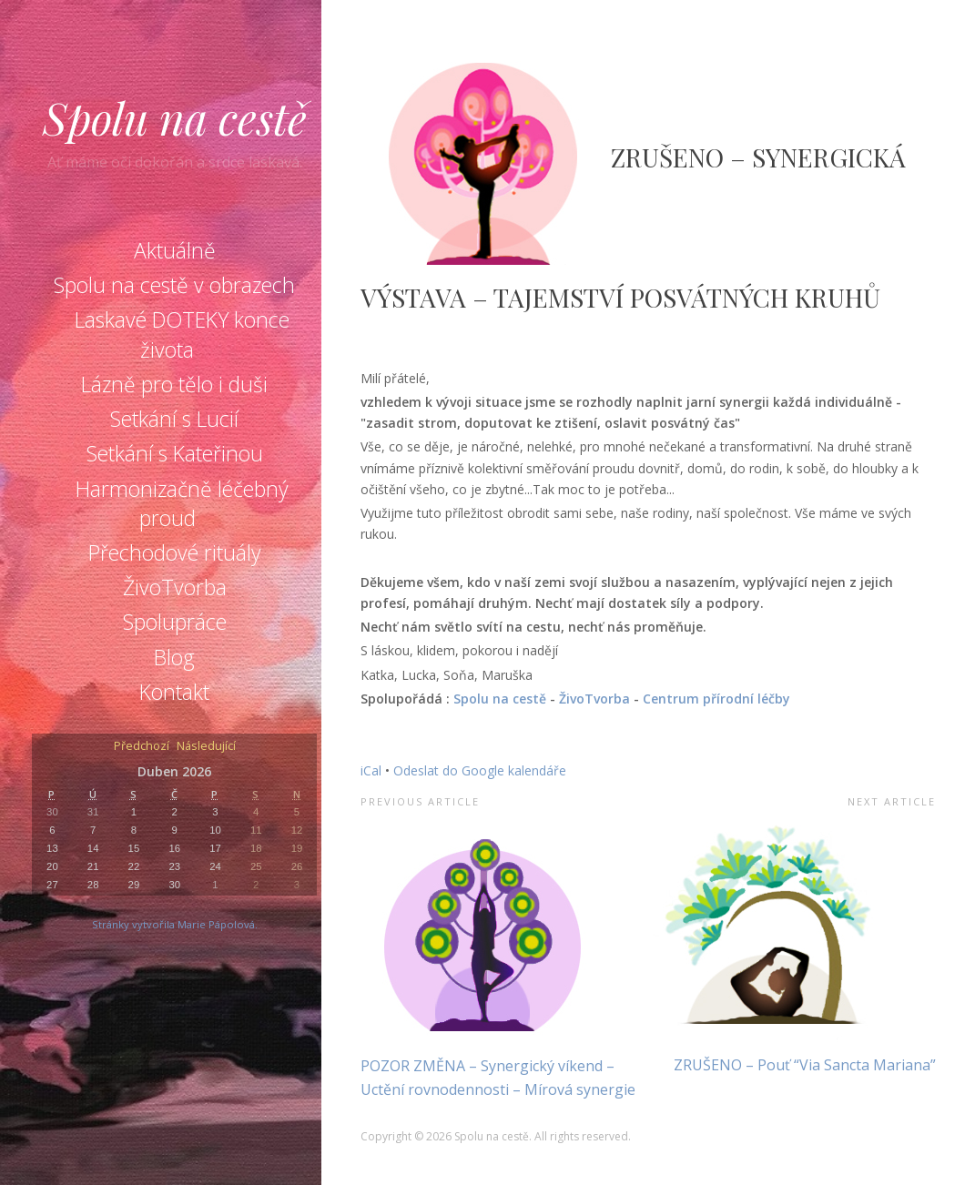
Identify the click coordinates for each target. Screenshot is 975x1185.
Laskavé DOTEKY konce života (182, 334)
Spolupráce (175, 621)
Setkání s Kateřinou (174, 453)
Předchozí (141, 747)
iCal (371, 770)
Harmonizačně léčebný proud (182, 503)
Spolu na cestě (175, 117)
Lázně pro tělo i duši (174, 384)
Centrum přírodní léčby (716, 698)
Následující (206, 747)
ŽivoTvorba (175, 587)
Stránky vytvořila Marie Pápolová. (175, 924)
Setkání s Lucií (174, 418)
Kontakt (174, 691)
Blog (174, 657)
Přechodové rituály (174, 552)
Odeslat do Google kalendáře (479, 770)
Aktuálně (175, 250)
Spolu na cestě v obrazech (174, 284)
